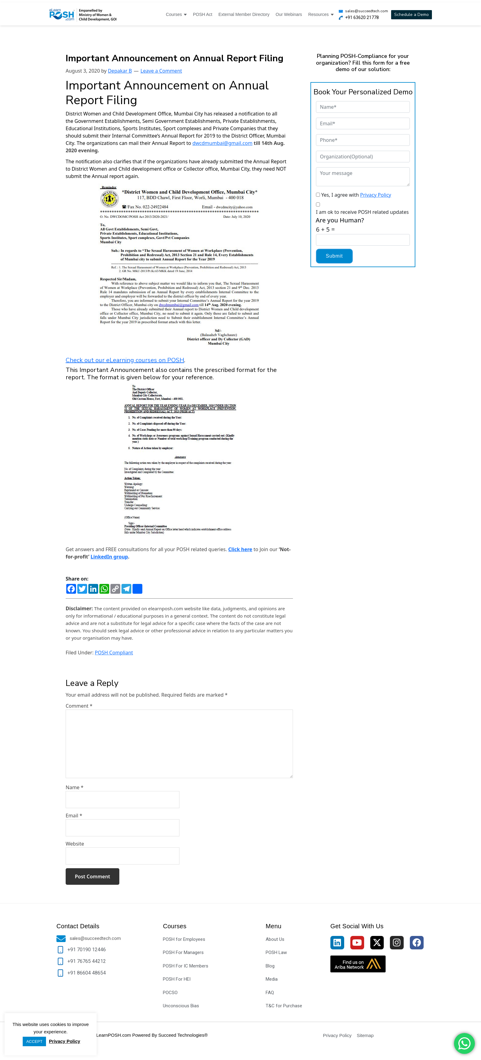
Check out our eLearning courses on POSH (125, 360)
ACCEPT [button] (34, 1041)
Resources (321, 14)
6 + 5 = (325, 229)
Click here (240, 549)
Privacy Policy (375, 194)
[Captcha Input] (363, 240)
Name (74, 787)
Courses (176, 14)
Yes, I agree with (356, 194)
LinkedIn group (109, 556)
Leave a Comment (161, 70)
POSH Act (202, 14)
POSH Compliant (114, 652)
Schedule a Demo (411, 14)
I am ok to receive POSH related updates (362, 212)
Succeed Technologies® (183, 1035)
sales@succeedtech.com (366, 11)
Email (74, 815)
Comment (79, 705)
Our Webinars (289, 14)
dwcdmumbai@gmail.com (222, 143)
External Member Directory (244, 14)
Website (75, 843)
